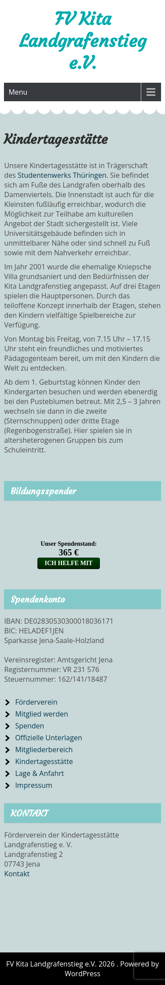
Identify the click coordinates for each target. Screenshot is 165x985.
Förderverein (36, 702)
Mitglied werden (41, 714)
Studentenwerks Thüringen (62, 175)
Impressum (33, 785)
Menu (17, 92)
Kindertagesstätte (44, 761)
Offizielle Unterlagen (48, 737)
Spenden (29, 726)
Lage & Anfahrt (39, 773)
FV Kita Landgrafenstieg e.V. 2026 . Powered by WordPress (82, 968)
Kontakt (16, 873)
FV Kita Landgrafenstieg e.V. (82, 41)
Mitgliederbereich (44, 749)
